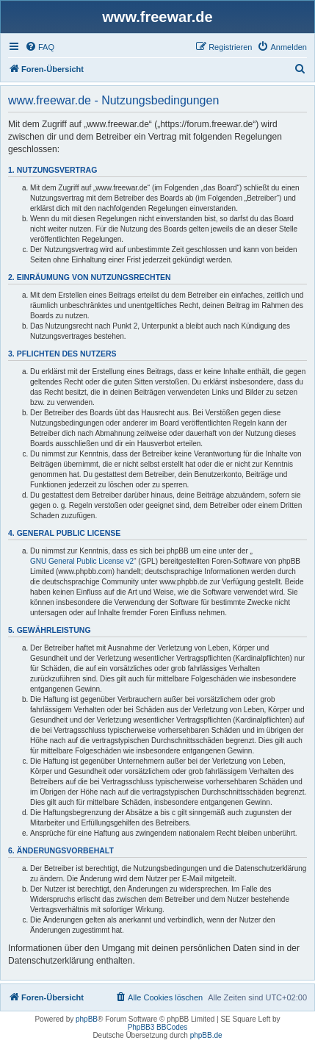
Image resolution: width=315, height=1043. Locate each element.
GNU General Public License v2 (82, 561)
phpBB (87, 1019)
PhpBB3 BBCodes (158, 1027)
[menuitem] (39, 47)
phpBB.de (206, 1035)
